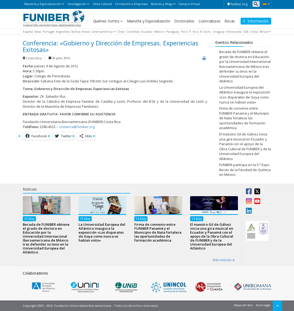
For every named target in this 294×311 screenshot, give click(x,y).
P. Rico (194, 32)
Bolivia (76, 32)
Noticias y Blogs (162, 4)
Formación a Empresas (131, 4)
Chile (121, 32)
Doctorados (184, 20)
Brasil (86, 32)
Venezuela (233, 32)
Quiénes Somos (106, 20)
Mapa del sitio (243, 305)
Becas (229, 20)
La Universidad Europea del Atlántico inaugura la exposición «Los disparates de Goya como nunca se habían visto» (244, 95)
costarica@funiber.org (77, 126)
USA (246, 32)
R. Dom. (205, 32)
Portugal (48, 32)
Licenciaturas (209, 20)
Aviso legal (263, 305)
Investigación (77, 4)
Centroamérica (102, 32)
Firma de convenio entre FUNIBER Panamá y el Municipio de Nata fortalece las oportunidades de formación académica (244, 118)
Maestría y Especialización (42, 4)
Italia (37, 32)
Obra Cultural (102, 4)
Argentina (63, 32)
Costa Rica (34, 58)
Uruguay (219, 32)
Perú (184, 32)
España (28, 32)
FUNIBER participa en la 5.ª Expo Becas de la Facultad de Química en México (245, 169)
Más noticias (224, 260)
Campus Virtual (189, 4)
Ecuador (147, 32)
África (264, 32)
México (159, 32)
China (254, 32)
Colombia (133, 32)
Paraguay (172, 32)
